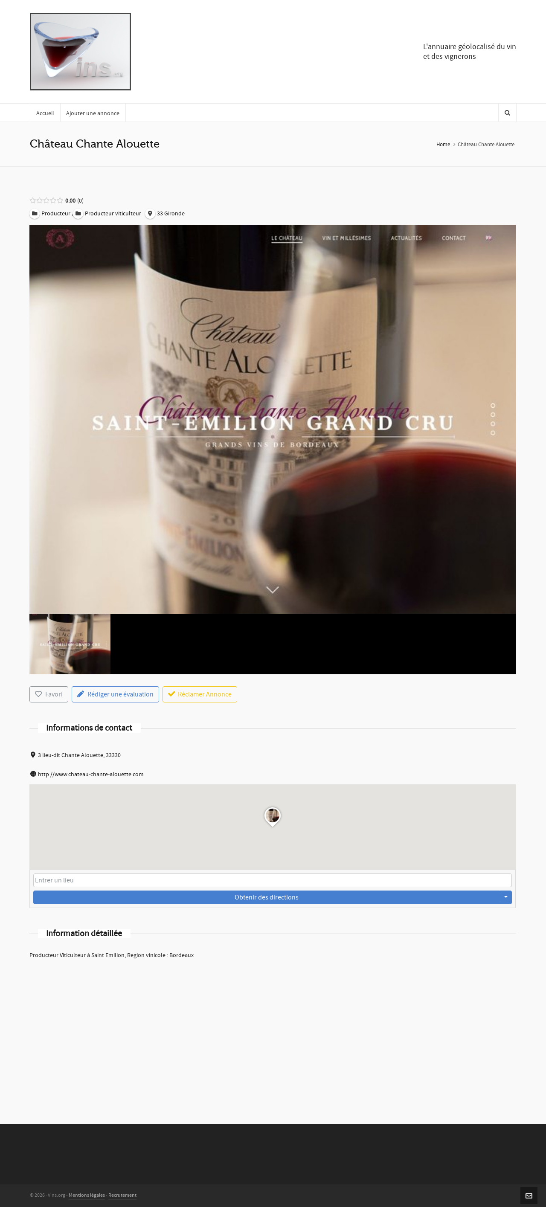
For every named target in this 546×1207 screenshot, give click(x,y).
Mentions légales (87, 1195)
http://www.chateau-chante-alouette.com (91, 774)
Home (443, 144)
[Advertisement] (272, 1030)
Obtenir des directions (267, 897)
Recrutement (122, 1195)
